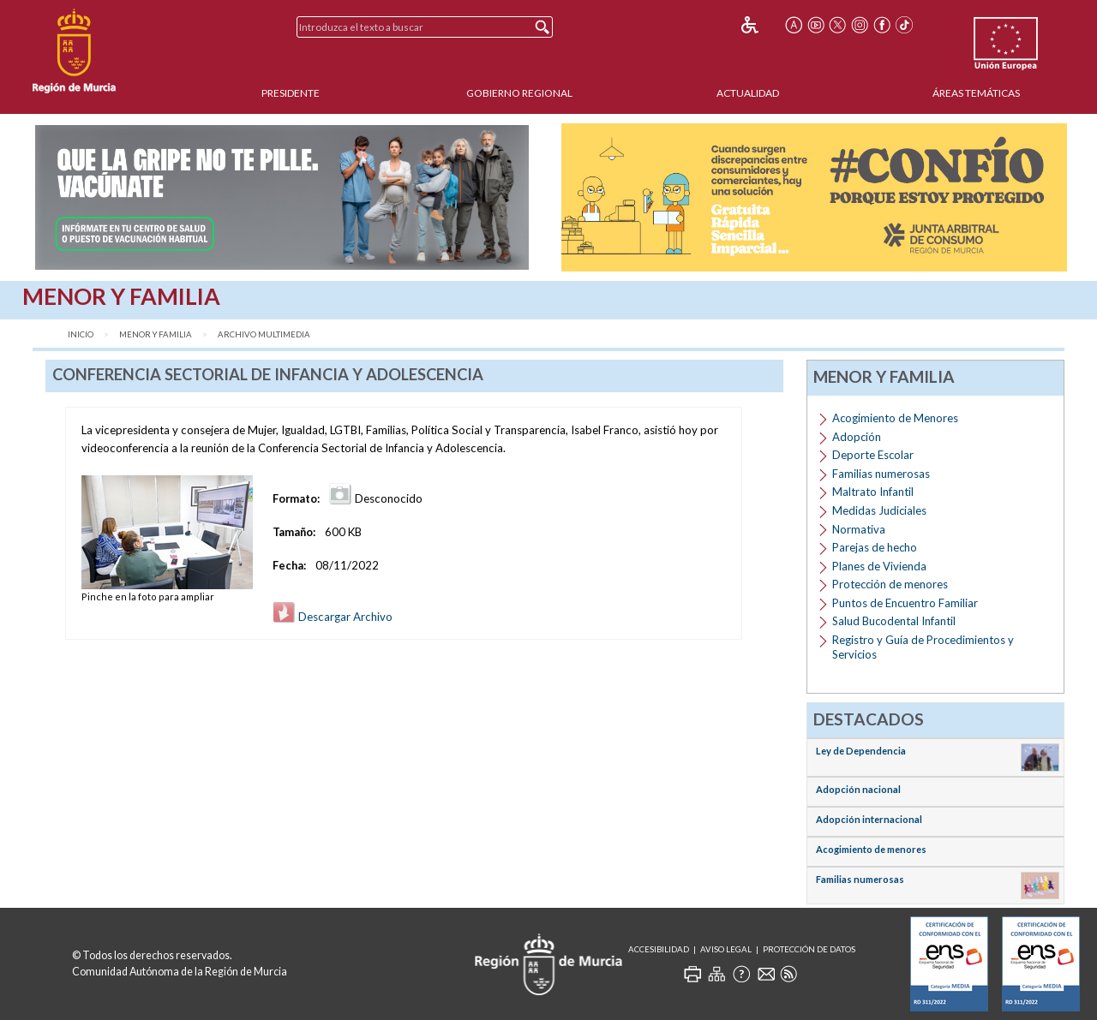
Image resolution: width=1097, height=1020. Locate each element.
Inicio (80, 334)
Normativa (858, 529)
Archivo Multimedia (264, 334)
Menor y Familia (155, 334)
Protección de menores (890, 584)
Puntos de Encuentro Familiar (905, 603)
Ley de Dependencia (861, 750)
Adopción (856, 437)
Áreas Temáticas (976, 92)
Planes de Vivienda (879, 566)
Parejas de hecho (874, 547)
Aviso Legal (726, 949)
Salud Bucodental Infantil (894, 621)
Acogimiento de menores (871, 849)
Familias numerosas (881, 473)
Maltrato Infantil (873, 491)
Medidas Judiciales (879, 510)
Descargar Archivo (333, 616)
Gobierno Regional (519, 92)
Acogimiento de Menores (895, 418)
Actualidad (747, 92)
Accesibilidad (658, 949)
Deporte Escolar (873, 455)
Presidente (290, 92)
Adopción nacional (858, 789)
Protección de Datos (809, 949)
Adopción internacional (869, 819)
